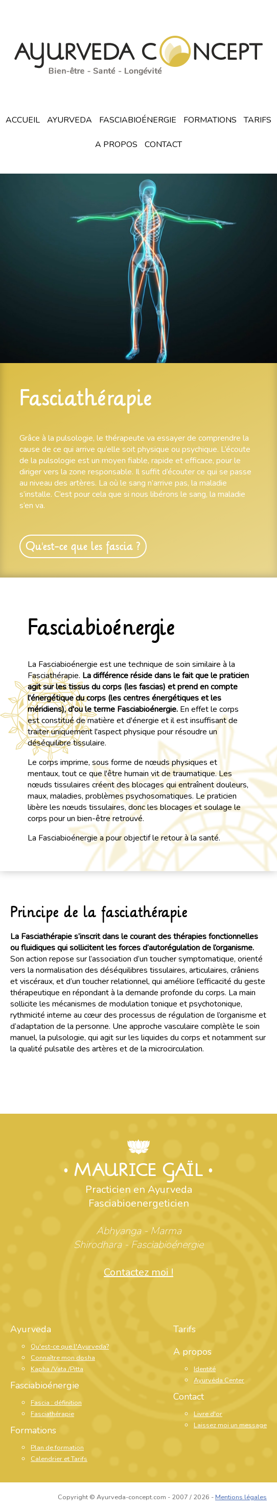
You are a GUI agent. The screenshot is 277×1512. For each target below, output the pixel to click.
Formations (210, 120)
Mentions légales (241, 1497)
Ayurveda (69, 120)
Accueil (23, 120)
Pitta (76, 1369)
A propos (116, 144)
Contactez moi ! (138, 1272)
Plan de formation (57, 1447)
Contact (163, 144)
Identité (205, 1369)
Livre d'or (208, 1414)
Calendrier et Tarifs (59, 1458)
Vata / (61, 1369)
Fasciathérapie (85, 398)
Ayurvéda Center (219, 1380)
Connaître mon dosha (63, 1357)
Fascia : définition (56, 1402)
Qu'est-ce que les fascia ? (83, 546)
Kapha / (42, 1369)
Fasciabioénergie (137, 120)
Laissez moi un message (230, 1425)
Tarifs (257, 120)
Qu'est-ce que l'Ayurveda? (70, 1346)
